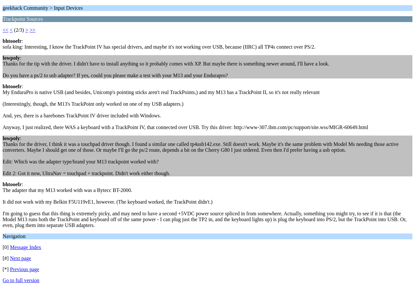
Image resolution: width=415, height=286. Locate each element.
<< (5, 30)
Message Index (25, 247)
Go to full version (21, 280)
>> (32, 30)
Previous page (24, 269)
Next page (20, 258)
